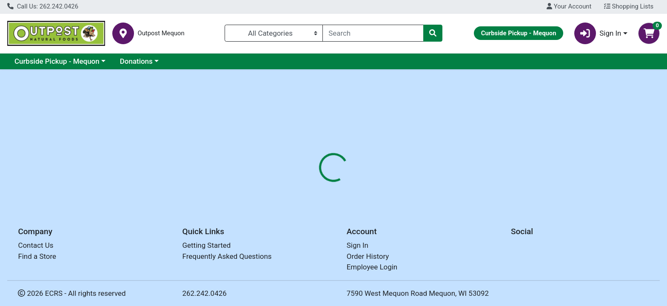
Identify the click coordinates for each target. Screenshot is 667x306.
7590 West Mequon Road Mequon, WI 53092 (418, 293)
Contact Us (35, 245)
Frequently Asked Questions (227, 256)
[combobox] (373, 33)
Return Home (333, 126)
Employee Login (372, 267)
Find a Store (37, 256)
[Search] (373, 33)
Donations (136, 61)
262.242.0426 (204, 293)
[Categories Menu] (274, 33)
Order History (368, 256)
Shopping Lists (628, 6)
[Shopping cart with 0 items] (649, 33)
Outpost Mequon (160, 33)
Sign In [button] (597, 33)
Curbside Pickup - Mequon (57, 61)
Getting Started (206, 245)
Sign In (357, 245)
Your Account (569, 6)
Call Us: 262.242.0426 (42, 6)
